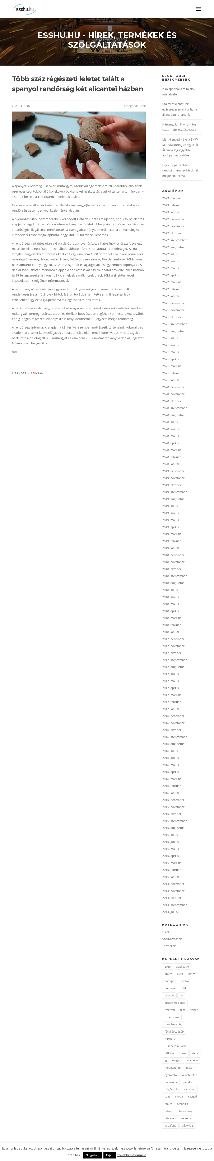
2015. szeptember (174, 822)
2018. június (170, 598)
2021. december (173, 304)
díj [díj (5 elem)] (181, 996)
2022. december (173, 220)
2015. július (170, 836)
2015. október (171, 815)
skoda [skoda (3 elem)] (179, 1097)
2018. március (171, 619)
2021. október (171, 318)
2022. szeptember (174, 241)
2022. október (171, 234)
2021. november (173, 311)
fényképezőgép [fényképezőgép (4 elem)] (174, 1032)
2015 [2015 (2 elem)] (167, 967)
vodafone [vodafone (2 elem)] (170, 1126)
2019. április (170, 528)
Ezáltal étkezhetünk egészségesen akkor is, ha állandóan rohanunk (179, 110)
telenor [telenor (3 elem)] (169, 1112)
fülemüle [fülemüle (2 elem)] (170, 1040)
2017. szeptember (174, 661)
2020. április (170, 444)
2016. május (170, 766)
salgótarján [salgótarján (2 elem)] (171, 1090)
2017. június (170, 675)
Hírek (142, 107)
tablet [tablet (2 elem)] (168, 1105)
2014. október (171, 899)
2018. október (171, 570)
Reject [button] (110, 1155)
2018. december (173, 556)
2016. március (171, 780)
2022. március (171, 283)
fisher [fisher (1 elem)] (193, 1011)
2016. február (171, 787)
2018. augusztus (173, 584)
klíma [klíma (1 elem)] (183, 1054)
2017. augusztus (173, 668)
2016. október (171, 731)
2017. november (173, 647)
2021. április (170, 360)
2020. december (173, 388)
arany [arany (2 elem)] (168, 975)
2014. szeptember (174, 906)
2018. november (173, 563)
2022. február (171, 290)
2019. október (171, 486)
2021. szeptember (174, 325)
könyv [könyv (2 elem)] (195, 1054)
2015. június (170, 843)
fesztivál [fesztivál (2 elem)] (169, 1011)
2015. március (171, 864)
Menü (198, 9)
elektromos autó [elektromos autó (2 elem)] (174, 1003)
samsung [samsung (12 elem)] (190, 1090)
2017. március (171, 696)
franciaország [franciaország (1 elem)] (172, 1025)
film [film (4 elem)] (182, 1011)
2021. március (171, 367)
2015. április (170, 857)
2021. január (170, 381)
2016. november (173, 724)
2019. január (170, 549)
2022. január (170, 297)
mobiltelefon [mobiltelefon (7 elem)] (172, 1069)
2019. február (171, 542)
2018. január (170, 633)
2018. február (171, 626)
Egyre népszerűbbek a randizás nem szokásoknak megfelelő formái (180, 171)
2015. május (170, 850)
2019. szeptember (174, 493)
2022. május (170, 269)
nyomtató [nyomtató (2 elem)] (170, 1076)
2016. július (170, 752)
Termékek (169, 947)
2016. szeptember (174, 738)
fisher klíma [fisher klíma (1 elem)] (171, 1018)
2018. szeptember (174, 577)
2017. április (170, 689)
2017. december (173, 640)
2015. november (173, 808)
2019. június (170, 514)
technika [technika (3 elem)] (182, 1105)
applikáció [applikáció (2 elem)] (182, 967)
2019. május (170, 521)
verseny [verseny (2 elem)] (186, 1119)
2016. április (170, 773)
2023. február (171, 206)
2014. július (170, 913)
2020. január (170, 465)
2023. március (171, 199)
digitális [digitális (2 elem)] (169, 996)
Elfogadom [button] (92, 1155)
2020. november (173, 395)
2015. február (171, 871)
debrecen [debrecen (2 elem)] (170, 989)
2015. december (173, 801)
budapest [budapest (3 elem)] (170, 982)
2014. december (173, 885)
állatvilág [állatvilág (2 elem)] (187, 1126)
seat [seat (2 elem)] (167, 1097)
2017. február (171, 703)
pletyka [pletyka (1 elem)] (187, 1083)
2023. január (170, 213)
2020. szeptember (174, 409)
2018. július (170, 591)
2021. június (170, 346)
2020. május (170, 437)
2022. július (170, 255)
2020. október (171, 402)
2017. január (170, 710)
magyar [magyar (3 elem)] (177, 1061)
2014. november (173, 892)
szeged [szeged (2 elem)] (192, 1097)
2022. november (173, 227)
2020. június (170, 430)
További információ (131, 1155)
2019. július (170, 507)
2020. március (171, 451)
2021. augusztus (173, 332)
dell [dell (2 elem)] (184, 989)
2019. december (173, 472)
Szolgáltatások (172, 940)
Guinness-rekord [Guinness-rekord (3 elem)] (175, 1047)
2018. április (170, 612)
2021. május (170, 353)
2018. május (170, 605)
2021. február (171, 374)
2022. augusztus (173, 248)
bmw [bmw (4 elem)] (191, 975)
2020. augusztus (173, 416)
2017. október (171, 654)
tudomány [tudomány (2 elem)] (185, 1112)
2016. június (170, 759)
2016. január (170, 794)
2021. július (170, 339)
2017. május (170, 682)
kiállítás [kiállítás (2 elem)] (169, 1054)
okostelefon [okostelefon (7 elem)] (189, 1076)
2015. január (170, 878)
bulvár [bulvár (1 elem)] (186, 982)
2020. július (170, 423)
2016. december (173, 717)
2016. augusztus (173, 745)
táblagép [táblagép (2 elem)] (170, 1119)
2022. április (170, 276)
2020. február (171, 458)
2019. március (171, 535)
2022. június (170, 262)
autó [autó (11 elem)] (180, 975)
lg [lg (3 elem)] (165, 1061)
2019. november (173, 479)
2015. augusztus (173, 829)
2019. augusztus (173, 500)
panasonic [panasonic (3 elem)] (170, 1083)
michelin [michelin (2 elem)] (192, 1061)
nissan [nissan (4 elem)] (190, 1069)
